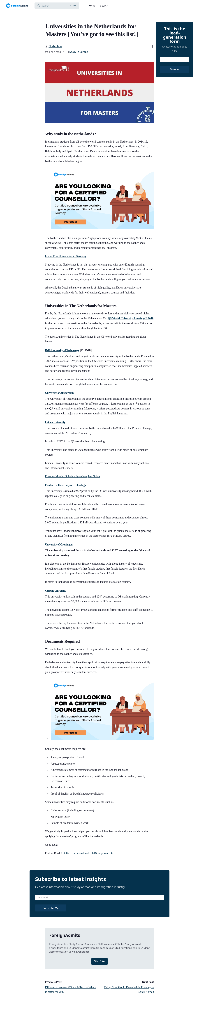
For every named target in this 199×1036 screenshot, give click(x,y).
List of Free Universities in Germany (65, 256)
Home (91, 5)
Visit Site (99, 961)
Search (104, 5)
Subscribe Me (50, 908)
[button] (152, 46)
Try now (174, 69)
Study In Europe (78, 52)
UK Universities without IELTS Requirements (87, 853)
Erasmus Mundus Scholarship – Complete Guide (72, 476)
